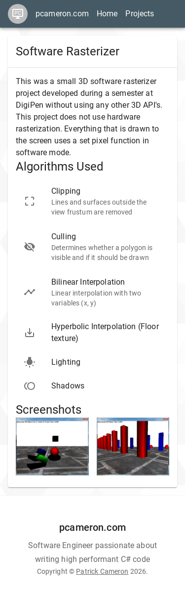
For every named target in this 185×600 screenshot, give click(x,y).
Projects (139, 13)
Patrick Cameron (102, 571)
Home (107, 13)
